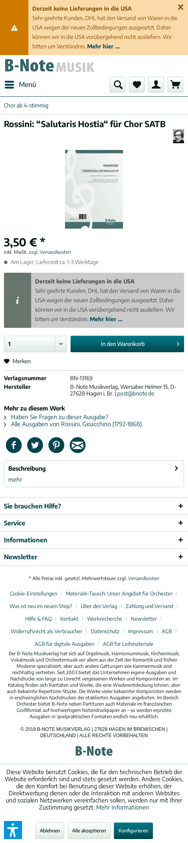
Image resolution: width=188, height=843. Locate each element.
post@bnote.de (135, 393)
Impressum (140, 631)
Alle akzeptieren (89, 831)
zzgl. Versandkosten (50, 252)
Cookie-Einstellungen (33, 593)
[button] (13, 830)
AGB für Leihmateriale (128, 644)
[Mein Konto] (156, 84)
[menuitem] (20, 84)
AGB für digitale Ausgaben (64, 644)
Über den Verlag (99, 606)
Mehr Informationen (122, 807)
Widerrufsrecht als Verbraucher (46, 631)
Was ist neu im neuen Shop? (40, 606)
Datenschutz (105, 631)
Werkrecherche (104, 619)
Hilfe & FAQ (38, 619)
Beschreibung (27, 468)
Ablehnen (50, 831)
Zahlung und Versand (149, 606)
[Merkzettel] (137, 84)
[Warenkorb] (175, 84)
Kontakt (69, 619)
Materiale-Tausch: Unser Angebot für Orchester (119, 593)
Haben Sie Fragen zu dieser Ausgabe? (56, 416)
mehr (15, 479)
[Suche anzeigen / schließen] (117, 84)
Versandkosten (143, 578)
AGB (167, 631)
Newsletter (144, 619)
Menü (20, 83)
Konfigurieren (133, 831)
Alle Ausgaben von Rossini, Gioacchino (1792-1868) (73, 423)
